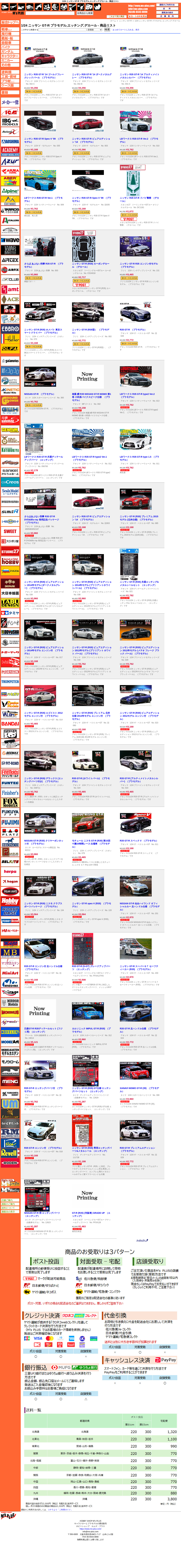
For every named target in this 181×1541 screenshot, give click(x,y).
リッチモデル (10, 1143)
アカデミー (10, 151)
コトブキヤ (10, 450)
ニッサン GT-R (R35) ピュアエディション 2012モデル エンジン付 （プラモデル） (139, 716)
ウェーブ (10, 240)
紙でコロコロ (10, 371)
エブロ (10, 329)
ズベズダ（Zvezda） (10, 571)
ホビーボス (10, 921)
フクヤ (10, 812)
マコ (10, 943)
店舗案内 (167, 16)
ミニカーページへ (10, 60)
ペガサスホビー (10, 852)
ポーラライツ (10, 891)
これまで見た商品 (116, 16)
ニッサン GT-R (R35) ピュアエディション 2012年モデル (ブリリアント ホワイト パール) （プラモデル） (92, 650)
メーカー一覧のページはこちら (10, 102)
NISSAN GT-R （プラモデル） (39, 394)
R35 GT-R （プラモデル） (133, 329)
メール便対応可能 (129, 219)
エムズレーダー (10, 1183)
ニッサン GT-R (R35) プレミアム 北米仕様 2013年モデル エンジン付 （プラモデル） (91, 716)
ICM (10, 112)
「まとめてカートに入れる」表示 (125, 30)
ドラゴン (10, 672)
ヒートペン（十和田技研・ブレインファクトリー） (10, 743)
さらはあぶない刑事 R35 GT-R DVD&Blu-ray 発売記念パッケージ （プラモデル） (42, 519)
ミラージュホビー (10, 992)
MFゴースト (87, 404)
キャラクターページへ (10, 56)
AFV (10, 29)
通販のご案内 (10, 1204)
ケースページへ (10, 85)
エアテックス (10, 260)
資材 (80, 6)
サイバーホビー (10, 462)
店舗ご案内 (10, 1200)
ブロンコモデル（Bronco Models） (10, 842)
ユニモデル (10, 1094)
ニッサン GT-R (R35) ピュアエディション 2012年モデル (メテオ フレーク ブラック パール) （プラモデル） (139, 650)
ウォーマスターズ (10, 250)
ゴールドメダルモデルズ (10, 440)
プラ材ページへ (10, 81)
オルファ (10, 348)
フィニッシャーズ (10, 793)
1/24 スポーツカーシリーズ (44, 398)
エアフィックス (10, 270)
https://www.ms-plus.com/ (90, 1529)
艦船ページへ (10, 38)
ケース (89, 6)
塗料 (63, 6)
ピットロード (10, 763)
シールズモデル (10, 492)
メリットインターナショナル (10, 1022)
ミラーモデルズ (10, 1002)
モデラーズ (10, 1032)
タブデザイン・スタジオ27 (10, 603)
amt (10, 289)
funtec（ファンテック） (10, 783)
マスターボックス (10, 953)
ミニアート (10, 973)
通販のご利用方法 (167, 5)
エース (10, 299)
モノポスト (10, 1071)
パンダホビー (10, 733)
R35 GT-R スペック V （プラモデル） (139, 840)
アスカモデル (10, 171)
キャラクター (47, 6)
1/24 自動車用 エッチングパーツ (48, 1035)
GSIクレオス (10, 482)
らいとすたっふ (10, 1123)
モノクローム (10, 1061)
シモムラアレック (10, 521)
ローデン (10, 1163)
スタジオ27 (125, 205)
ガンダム (55, 6)
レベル (10, 1153)
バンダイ (10, 724)
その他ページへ (10, 65)
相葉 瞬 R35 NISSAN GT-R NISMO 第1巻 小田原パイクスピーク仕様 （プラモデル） (91, 397)
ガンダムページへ (10, 51)
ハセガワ (10, 694)
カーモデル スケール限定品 (44, 847)
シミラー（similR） (10, 511)
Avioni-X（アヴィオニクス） (10, 132)
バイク (38, 6)
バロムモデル (10, 714)
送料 (167, 8)
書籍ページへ (10, 92)
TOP (12, 13)
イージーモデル (10, 201)
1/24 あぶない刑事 (42, 270)
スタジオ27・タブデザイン (10, 551)
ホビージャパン (10, 901)
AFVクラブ (10, 279)
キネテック (10, 390)
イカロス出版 (10, 210)
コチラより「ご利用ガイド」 (60, 1510)
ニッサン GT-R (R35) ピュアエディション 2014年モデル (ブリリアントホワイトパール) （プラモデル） (92, 585)
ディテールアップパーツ (90, 1155)
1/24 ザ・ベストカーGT (140, 333)
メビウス (10, 1012)
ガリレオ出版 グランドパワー (10, 400)
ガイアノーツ (10, 361)
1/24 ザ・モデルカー (43, 146)
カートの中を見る (137, 16)
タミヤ (28, 398)
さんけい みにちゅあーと (10, 472)
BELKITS (10, 862)
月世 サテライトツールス (10, 420)
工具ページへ (10, 76)
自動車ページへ (10, 43)
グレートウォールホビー (10, 410)
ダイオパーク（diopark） (10, 583)
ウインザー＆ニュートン (10, 230)
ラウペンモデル (10, 1133)
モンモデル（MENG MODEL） (10, 1081)
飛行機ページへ (10, 34)
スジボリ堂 (10, 541)
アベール (29, 1035)
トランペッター (10, 682)
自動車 (29, 6)
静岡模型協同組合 (10, 502)
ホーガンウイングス (10, 881)
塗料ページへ (10, 72)
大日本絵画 (10, 593)
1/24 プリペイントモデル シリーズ (49, 81)
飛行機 (13, 6)
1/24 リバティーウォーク (140, 146)
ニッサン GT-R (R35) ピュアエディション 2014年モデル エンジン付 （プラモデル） (44, 650)
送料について (10, 1208)
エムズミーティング (10, 1190)
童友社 (10, 632)
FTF (10, 309)
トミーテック (10, 652)
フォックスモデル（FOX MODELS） (10, 802)
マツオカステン (10, 963)
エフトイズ (10, 319)
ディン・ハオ (10, 623)
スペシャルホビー (10, 561)
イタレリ (10, 220)
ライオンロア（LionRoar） (10, 1113)
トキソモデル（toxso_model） (10, 642)
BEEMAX (10, 753)
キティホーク (10, 381)
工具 (72, 6)
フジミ (123, 270)
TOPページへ (10, 22)
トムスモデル (10, 662)
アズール (10, 161)
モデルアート (10, 1042)
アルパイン (10, 191)
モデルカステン (10, 1052)
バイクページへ (10, 47)
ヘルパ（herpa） (10, 871)
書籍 (97, 6)
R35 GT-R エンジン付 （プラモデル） (43, 1148)
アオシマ (29, 81)
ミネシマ (10, 983)
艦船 (21, 6)
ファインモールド (10, 773)
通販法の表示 (10, 1211)
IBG (10, 122)
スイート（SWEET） (10, 531)
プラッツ (10, 832)
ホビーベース (10, 911)
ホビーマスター (10, 931)
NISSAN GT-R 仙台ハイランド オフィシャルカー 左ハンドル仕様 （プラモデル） (139, 906)
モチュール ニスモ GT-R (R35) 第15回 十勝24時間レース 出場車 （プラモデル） (91, 843)
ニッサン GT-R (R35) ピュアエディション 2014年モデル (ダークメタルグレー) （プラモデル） (44, 585)
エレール (10, 338)
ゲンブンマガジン (10, 430)
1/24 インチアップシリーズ (139, 270)
